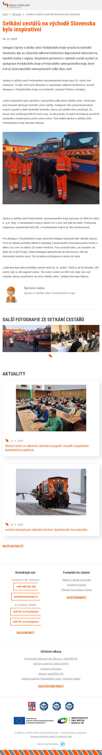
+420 (26, 586)
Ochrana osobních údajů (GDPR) (51, 663)
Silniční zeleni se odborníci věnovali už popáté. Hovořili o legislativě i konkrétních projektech (47, 448)
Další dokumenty (76, 597)
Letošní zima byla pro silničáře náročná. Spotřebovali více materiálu (46, 529)
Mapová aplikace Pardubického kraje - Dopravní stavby (51, 678)
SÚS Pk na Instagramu (26, 621)
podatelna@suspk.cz (26, 596)
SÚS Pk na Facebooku (26, 611)
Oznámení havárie (76, 584)
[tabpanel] (27, 338)
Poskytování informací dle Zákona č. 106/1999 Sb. (51, 658)
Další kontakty (25, 632)
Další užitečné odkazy (51, 686)
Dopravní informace (50, 668)
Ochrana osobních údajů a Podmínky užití (51, 736)
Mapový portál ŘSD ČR (51, 673)
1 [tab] (51, 355)
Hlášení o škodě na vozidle (76, 580)
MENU (96, 5)
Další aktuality (13, 546)
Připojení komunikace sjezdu (76, 589)
